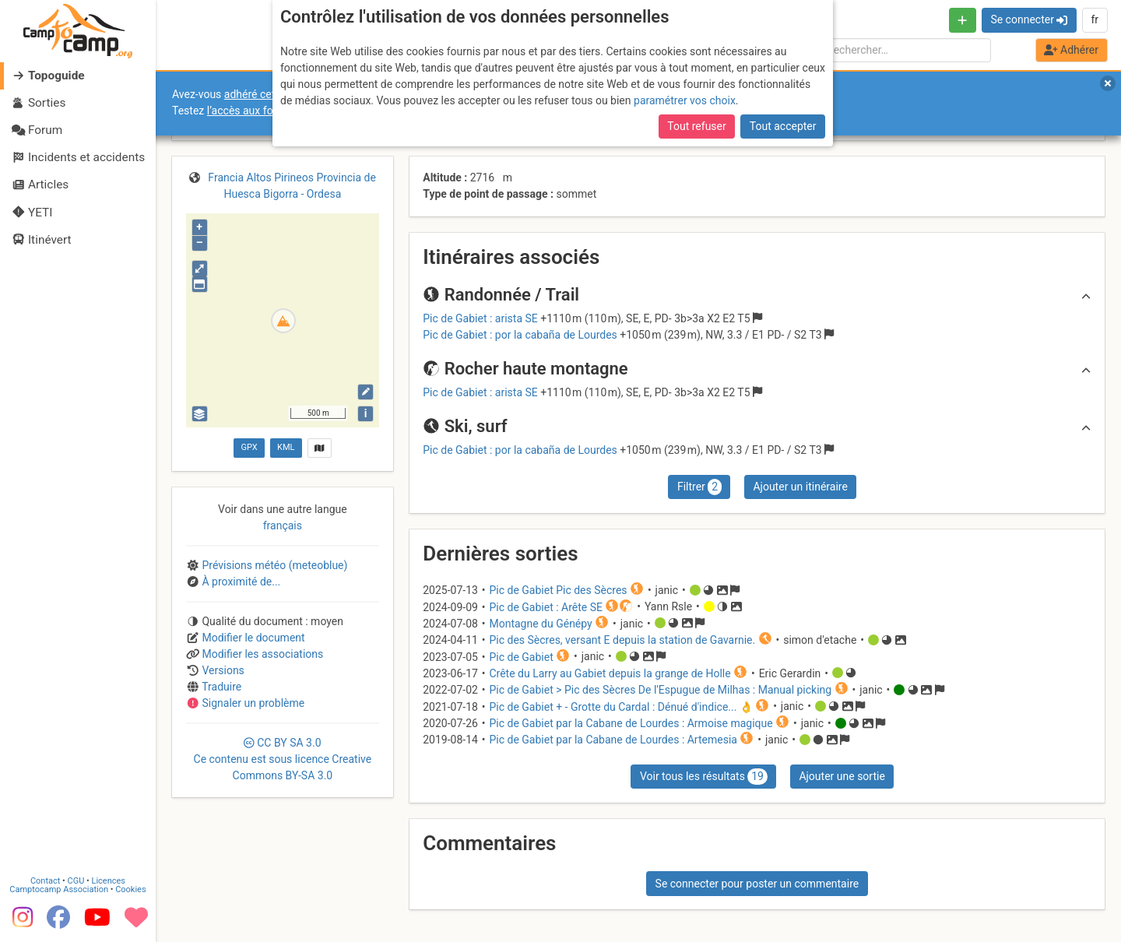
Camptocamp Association (58, 889)
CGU (76, 881)
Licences (108, 881)
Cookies (130, 889)
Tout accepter (783, 126)
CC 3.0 (283, 759)
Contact (45, 881)
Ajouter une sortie (841, 776)
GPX (249, 447)
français (282, 525)
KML (285, 447)
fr (1094, 19)
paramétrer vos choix (685, 100)
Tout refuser (696, 126)
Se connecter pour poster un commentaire (757, 883)
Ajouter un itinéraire (800, 486)
